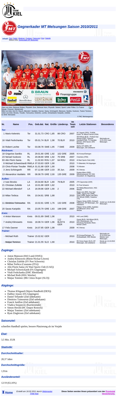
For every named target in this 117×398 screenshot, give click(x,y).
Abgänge (21, 38)
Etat (42, 38)
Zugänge (29, 38)
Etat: (4, 333)
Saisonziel (36, 38)
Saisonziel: (8, 320)
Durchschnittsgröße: (13, 365)
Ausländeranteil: (10, 377)
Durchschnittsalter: (12, 353)
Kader (15, 38)
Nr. (3, 124)
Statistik (48, 38)
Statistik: (7, 347)
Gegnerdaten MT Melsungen (28, 40)
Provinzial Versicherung (108, 392)
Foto (10, 38)
